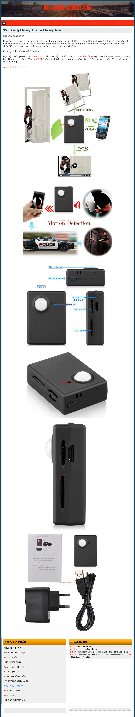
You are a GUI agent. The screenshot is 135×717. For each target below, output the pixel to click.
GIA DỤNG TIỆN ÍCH (13, 690)
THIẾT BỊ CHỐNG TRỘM (15, 676)
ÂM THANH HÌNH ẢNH (15, 667)
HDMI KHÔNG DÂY (13, 662)
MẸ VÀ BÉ (9, 695)
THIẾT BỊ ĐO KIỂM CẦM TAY (17, 681)
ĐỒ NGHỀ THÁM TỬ (14, 686)
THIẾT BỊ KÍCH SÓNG (14, 671)
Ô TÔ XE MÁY (11, 657)
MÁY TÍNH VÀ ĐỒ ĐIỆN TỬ (16, 652)
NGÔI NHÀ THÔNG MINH (15, 648)
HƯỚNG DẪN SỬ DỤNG (15, 700)
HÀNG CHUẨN (67, 8)
